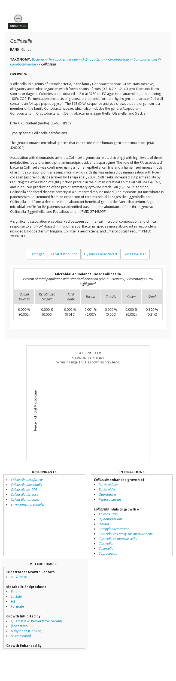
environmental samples (28, 504)
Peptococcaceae (110, 499)
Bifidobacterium (110, 519)
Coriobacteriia (118, 59)
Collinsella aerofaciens (27, 479)
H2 (13, 601)
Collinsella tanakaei (25, 499)
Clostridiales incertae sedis (118, 538)
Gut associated (135, 254)
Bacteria (38, 59)
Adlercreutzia (108, 514)
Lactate (16, 596)
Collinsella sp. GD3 (24, 489)
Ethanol (16, 591)
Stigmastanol (21, 636)
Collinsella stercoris (25, 494)
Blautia (104, 524)
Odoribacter (107, 494)
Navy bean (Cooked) (26, 631)
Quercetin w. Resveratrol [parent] (36, 621)
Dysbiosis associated (100, 254)
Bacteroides (107, 489)
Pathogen (37, 254)
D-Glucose (19, 577)
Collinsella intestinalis (26, 484)
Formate (17, 606)
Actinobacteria (93, 59)
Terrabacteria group (63, 59)
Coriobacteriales (145, 59)
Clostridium (107, 543)
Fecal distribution (64, 254)
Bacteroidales (108, 484)
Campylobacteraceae (114, 529)
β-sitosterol (20, 626)
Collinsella (106, 548)
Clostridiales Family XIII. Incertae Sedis (126, 533)
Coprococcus (108, 553)
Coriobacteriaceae (23, 64)
